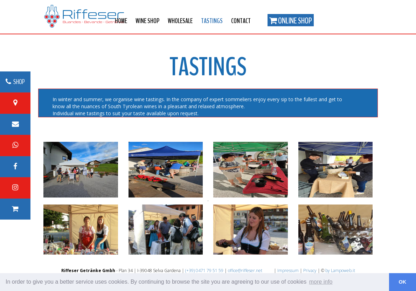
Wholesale (180, 21)
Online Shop (290, 20)
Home (121, 21)
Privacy (310, 270)
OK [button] (403, 282)
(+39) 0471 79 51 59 (204, 270)
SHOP (15, 81)
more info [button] (321, 282)
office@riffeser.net (245, 270)
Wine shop (147, 21)
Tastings (212, 21)
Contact (241, 21)
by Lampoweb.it (340, 270)
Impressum (288, 270)
